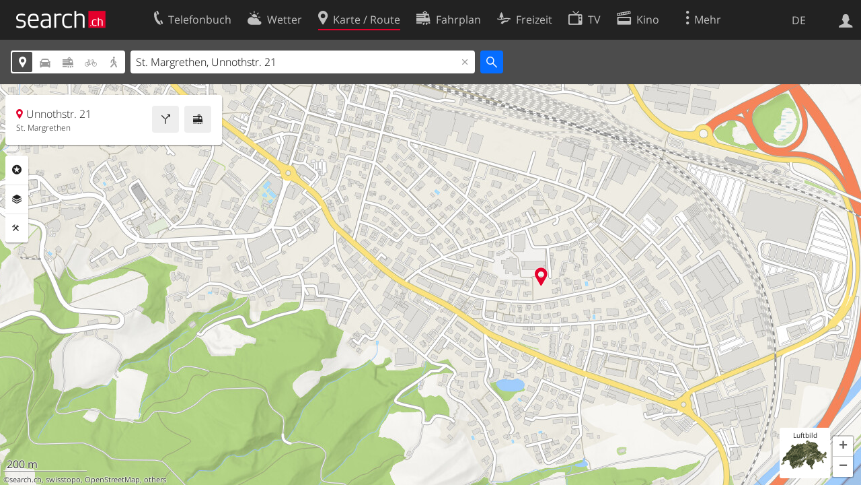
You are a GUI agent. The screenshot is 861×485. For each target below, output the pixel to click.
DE (799, 20)
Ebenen (16, 199)
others (155, 479)
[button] (843, 447)
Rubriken (16, 170)
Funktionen (16, 228)
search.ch (25, 479)
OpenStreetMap (112, 479)
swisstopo (63, 479)
